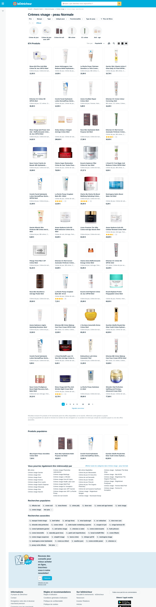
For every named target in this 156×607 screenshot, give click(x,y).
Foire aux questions (21, 592)
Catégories (83, 590)
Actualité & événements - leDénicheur (93, 577)
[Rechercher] (119, 4)
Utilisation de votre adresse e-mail (50, 565)
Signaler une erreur (78, 408)
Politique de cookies (53, 587)
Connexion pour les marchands (25, 589)
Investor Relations (85, 584)
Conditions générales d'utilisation (58, 580)
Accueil (30, 9)
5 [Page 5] (76, 404)
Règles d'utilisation (53, 577)
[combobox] (89, 4)
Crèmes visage (60, 9)
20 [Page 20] (89, 404)
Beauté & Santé (38, 9)
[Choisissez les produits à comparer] (109, 43)
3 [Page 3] (69, 404)
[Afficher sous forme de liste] (122, 43)
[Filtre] (3, 11)
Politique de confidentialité (55, 584)
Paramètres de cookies (54, 590)
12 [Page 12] (82, 404)
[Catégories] (3, 3)
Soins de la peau (49, 9)
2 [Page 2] (66, 404)
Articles (82, 587)
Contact (16, 580)
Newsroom (83, 580)
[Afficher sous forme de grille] (119, 43)
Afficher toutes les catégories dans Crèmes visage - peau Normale (106, 466)
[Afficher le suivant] (93, 404)
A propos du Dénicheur (22, 577)
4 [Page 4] (73, 404)
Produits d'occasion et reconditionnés (92, 593)
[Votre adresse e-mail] (54, 561)
